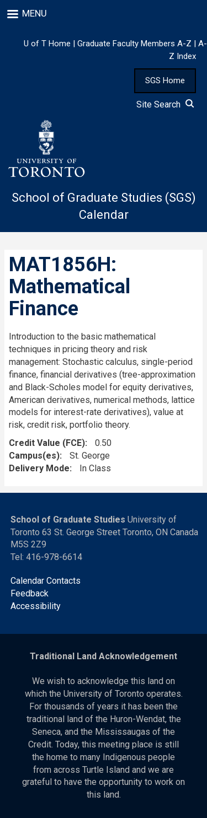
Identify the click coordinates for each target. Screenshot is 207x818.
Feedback (29, 593)
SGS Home (165, 80)
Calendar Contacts (45, 580)
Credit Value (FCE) (47, 443)
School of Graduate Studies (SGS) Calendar (104, 206)
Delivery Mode (39, 468)
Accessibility (35, 606)
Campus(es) (34, 455)
